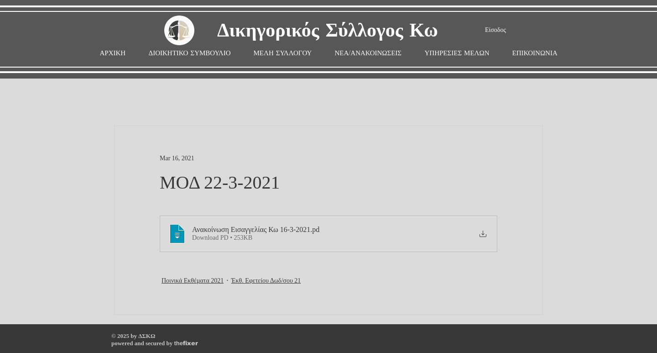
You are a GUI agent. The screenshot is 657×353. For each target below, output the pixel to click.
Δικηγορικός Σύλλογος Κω (327, 31)
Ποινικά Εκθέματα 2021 (193, 280)
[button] (282, 53)
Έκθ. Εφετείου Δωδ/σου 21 (266, 280)
